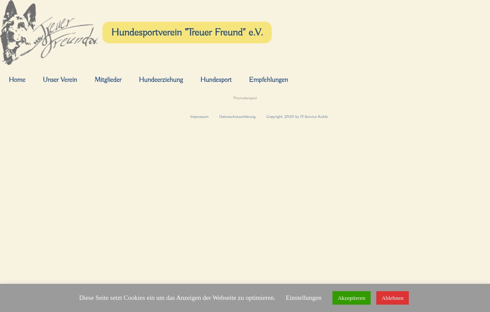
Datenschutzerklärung (237, 117)
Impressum (199, 117)
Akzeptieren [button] (351, 298)
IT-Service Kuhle (314, 117)
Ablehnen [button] (392, 298)
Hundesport (215, 80)
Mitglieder (108, 80)
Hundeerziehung (161, 80)
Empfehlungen (268, 80)
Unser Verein (60, 80)
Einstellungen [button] (304, 297)
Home (17, 80)
